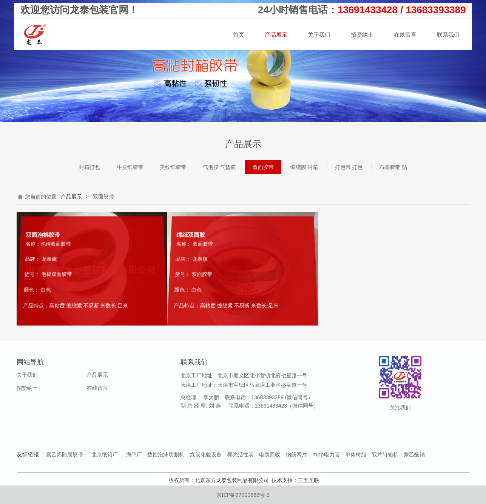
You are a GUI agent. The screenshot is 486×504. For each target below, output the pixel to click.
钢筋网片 (296, 454)
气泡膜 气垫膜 (219, 167)
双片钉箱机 (385, 454)
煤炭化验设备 (206, 454)
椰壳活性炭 (240, 454)
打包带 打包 (349, 167)
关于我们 (319, 35)
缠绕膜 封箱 (304, 167)
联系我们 (448, 35)
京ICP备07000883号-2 (243, 494)
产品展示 (276, 35)
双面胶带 (263, 167)
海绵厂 (134, 454)
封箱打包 (89, 167)
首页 (238, 35)
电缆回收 (269, 454)
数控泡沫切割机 (165, 454)
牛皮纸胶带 (130, 167)
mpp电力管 (325, 454)
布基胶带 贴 (393, 167)
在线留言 (405, 35)
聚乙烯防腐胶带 (64, 454)
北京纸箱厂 (104, 454)
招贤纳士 (362, 35)
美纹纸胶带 (173, 167)
